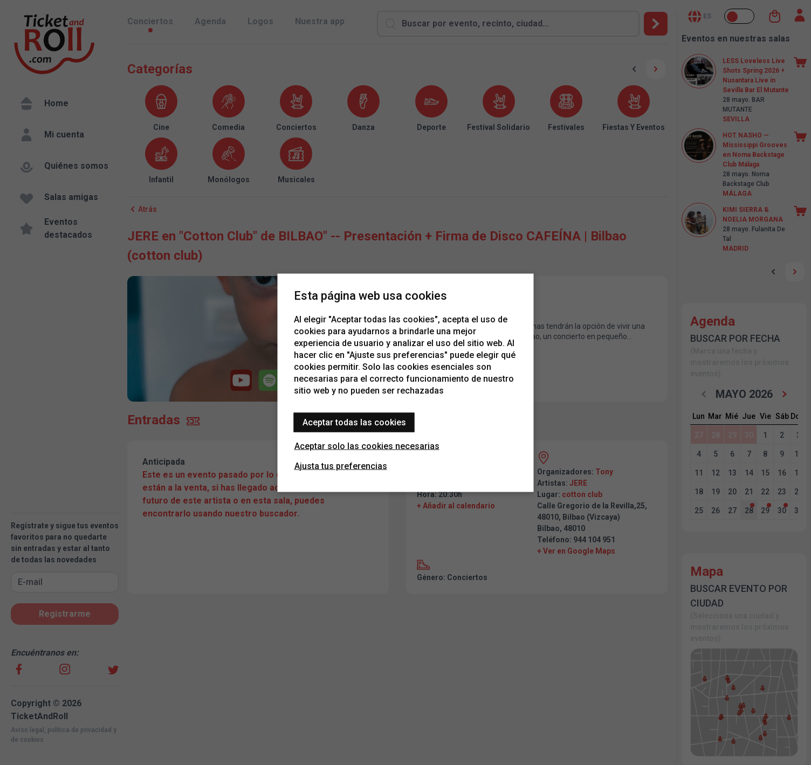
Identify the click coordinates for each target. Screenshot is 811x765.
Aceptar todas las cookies (354, 422)
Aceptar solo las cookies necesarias (366, 445)
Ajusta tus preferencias (340, 465)
